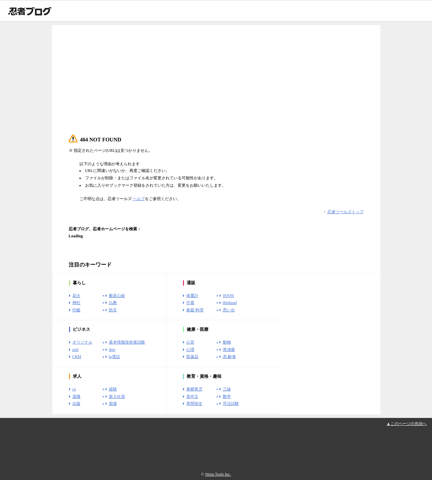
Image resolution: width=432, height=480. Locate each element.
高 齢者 (229, 356)
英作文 (192, 396)
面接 (113, 403)
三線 (227, 389)
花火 (76, 295)
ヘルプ (139, 198)
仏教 (113, 302)
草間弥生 (194, 403)
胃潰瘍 (229, 349)
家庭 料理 (194, 310)
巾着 (190, 302)
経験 (113, 389)
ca (74, 389)
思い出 (229, 310)
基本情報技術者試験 (127, 342)
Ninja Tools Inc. (218, 474)
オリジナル (82, 342)
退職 (76, 396)
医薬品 (192, 356)
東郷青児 (194, 389)
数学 (227, 396)
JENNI (228, 295)
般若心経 (117, 295)
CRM (76, 356)
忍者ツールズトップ (345, 211)
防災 (113, 310)
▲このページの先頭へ (406, 423)
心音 (190, 342)
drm (112, 349)
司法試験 (231, 403)
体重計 (192, 295)
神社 (76, 302)
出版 (76, 403)
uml (75, 349)
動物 (227, 342)
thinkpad (230, 302)
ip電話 (114, 356)
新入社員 (117, 396)
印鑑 (76, 310)
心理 (190, 349)
